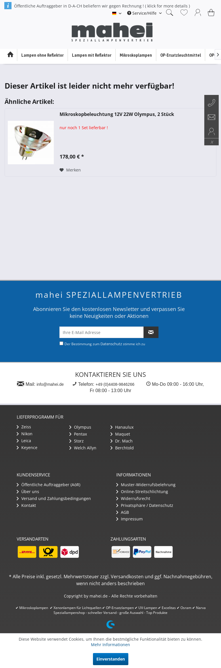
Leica (24, 440)
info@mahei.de (50, 384)
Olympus (80, 427)
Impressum (129, 519)
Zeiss (24, 427)
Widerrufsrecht (133, 498)
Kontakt (26, 505)
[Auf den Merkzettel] (70, 170)
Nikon (25, 433)
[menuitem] (144, 13)
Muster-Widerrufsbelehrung (146, 484)
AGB (122, 512)
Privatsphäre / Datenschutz (144, 505)
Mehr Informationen (110, 644)
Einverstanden (110, 659)
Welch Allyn (82, 448)
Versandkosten (127, 576)
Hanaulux (122, 427)
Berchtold (122, 448)
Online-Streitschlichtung (142, 491)
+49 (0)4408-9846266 (115, 384)
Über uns (28, 491)
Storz (76, 441)
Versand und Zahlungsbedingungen (54, 498)
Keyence (27, 447)
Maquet (120, 434)
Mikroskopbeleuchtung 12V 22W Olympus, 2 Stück (117, 114)
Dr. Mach (121, 441)
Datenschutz (111, 343)
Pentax (78, 434)
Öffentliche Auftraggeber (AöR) (48, 484)
